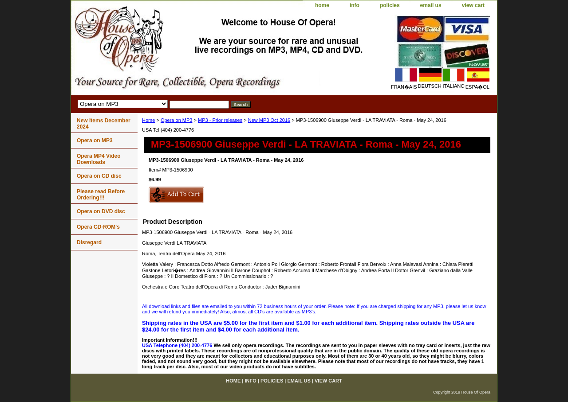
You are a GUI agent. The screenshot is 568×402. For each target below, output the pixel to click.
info (354, 5)
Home (148, 120)
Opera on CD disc (99, 176)
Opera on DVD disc (101, 211)
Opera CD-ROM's (98, 227)
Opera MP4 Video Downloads (98, 159)
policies (390, 5)
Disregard (89, 242)
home (322, 5)
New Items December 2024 (103, 123)
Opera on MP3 (177, 120)
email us (431, 5)
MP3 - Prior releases (220, 120)
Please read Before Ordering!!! (101, 194)
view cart (473, 5)
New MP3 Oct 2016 (269, 120)
